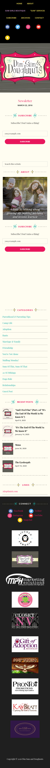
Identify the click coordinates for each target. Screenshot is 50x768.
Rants (5, 335)
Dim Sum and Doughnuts (25, 68)
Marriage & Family (12, 341)
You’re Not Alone (10, 354)
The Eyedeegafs (22, 462)
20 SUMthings (9, 372)
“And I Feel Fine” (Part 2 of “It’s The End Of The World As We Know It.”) (30, 413)
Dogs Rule (7, 379)
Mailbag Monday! (11, 360)
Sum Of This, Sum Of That (15, 366)
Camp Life (7, 323)
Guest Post (8, 391)
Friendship (8, 347)
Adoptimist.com (10, 491)
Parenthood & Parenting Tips (16, 316)
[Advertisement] (25, 282)
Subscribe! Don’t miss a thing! (25, 123)
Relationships (9, 385)
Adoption (7, 329)
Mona (18, 444)
